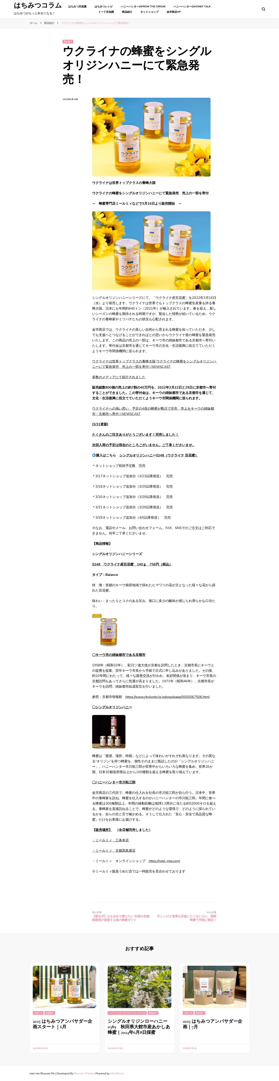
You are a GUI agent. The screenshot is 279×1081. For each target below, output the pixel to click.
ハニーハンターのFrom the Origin (143, 6)
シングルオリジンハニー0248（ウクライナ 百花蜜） (158, 455)
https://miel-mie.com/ (164, 861)
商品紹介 (127, 12)
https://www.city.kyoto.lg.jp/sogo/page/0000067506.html (167, 697)
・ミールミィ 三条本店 (110, 840)
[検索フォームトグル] (263, 9)
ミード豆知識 (106, 12)
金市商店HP (174, 12)
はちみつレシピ (104, 6)
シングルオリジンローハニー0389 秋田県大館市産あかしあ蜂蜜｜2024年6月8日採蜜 (139, 1027)
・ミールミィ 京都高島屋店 (113, 850)
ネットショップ (149, 12)
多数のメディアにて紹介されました (118, 377)
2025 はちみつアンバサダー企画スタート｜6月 (62, 1024)
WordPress (116, 1073)
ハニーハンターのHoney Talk (192, 6)
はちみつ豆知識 (77, 6)
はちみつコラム (38, 7)
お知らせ (38, 1013)
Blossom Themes (84, 1073)
